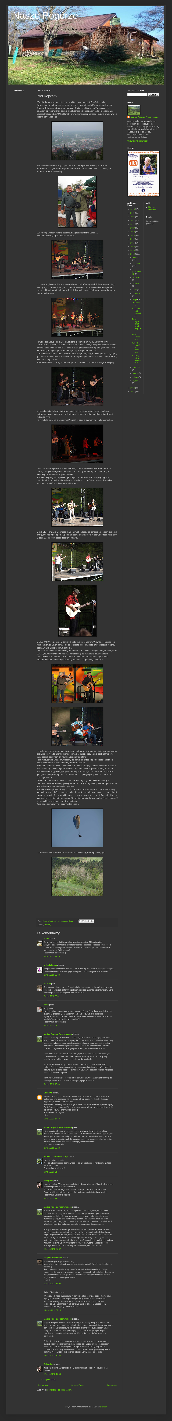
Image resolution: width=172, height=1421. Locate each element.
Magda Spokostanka (53, 1258)
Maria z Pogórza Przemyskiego (58, 1034)
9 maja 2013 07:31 (52, 1025)
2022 (132, 220)
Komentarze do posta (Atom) (59, 1390)
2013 (132, 254)
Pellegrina (48, 1180)
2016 (132, 243)
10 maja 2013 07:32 (52, 1249)
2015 (132, 246)
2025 (132, 209)
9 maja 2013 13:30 (52, 1084)
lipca (135, 290)
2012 (132, 388)
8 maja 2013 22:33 (52, 975)
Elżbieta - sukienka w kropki (56, 1156)
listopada (136, 263)
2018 (132, 235)
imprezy (48, 925)
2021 (132, 224)
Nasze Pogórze (45, 15)
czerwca (136, 293)
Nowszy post (42, 1385)
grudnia (136, 257)
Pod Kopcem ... (136, 336)
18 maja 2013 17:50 (52, 1374)
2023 (132, 217)
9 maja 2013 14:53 (52, 1119)
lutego (135, 377)
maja (135, 299)
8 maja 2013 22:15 (52, 956)
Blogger (103, 1407)
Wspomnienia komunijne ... (136, 312)
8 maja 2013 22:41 (52, 996)
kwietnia (136, 367)
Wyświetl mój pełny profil (137, 141)
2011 (132, 391)
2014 (132, 250)
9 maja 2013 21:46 (52, 1172)
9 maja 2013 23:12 (52, 1198)
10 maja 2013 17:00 (52, 1284)
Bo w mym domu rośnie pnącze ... (136, 325)
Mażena (47, 983)
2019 (132, 232)
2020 (132, 228)
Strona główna (77, 1385)
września (136, 278)
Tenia (46, 1005)
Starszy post (112, 1385)
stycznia (136, 381)
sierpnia (136, 284)
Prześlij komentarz (48, 1380)
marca (136, 373)
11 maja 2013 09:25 (52, 1310)
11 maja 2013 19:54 (52, 1356)
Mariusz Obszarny (152, 208)
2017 (132, 239)
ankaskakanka (50, 965)
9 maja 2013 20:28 (52, 1148)
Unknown (48, 1093)
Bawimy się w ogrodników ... (136, 359)
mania (46, 938)
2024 (132, 213)
